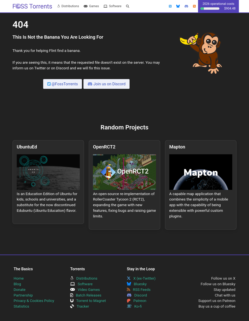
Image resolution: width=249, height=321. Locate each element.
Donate (19, 289)
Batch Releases (85, 295)
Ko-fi (134, 306)
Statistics (21, 306)
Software (112, 6)
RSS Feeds (139, 289)
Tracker (79, 306)
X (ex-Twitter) (141, 278)
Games (91, 6)
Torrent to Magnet (88, 300)
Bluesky (137, 284)
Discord (137, 295)
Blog (17, 284)
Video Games (85, 289)
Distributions (68, 6)
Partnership (23, 295)
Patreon (136, 300)
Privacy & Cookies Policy (34, 300)
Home (19, 278)
